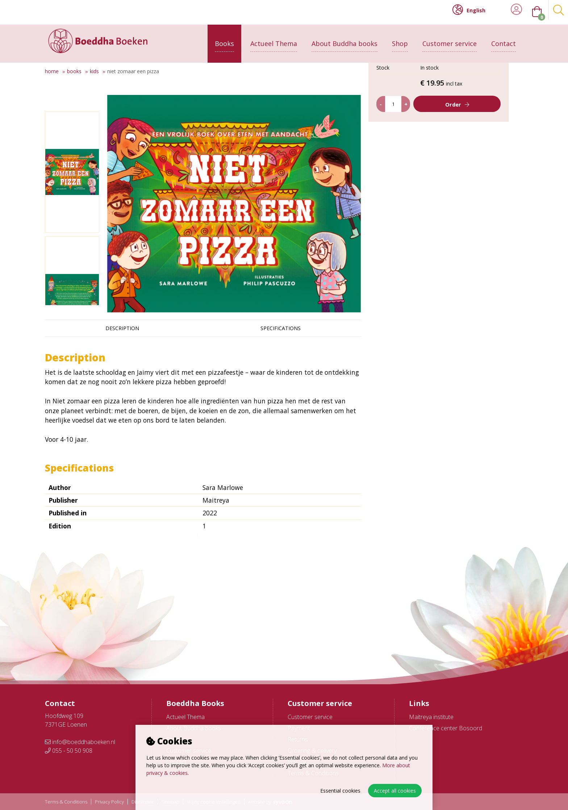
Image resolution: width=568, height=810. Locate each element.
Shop (400, 38)
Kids (94, 71)
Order (458, 172)
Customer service (449, 38)
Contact (503, 38)
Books (224, 38)
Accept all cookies (395, 790)
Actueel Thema (273, 38)
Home (52, 71)
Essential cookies (340, 790)
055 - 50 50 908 (68, 751)
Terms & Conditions (66, 802)
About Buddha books (344, 38)
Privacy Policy (109, 802)
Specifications (280, 328)
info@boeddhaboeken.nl (80, 742)
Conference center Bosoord (445, 728)
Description (122, 328)
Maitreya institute (431, 717)
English (468, 9)
